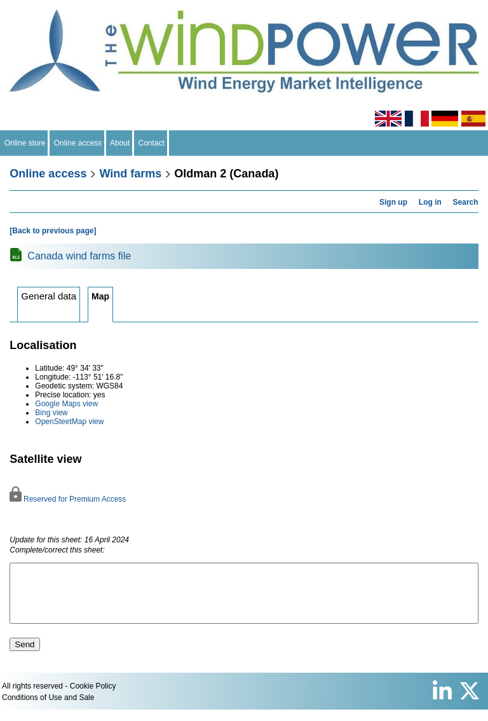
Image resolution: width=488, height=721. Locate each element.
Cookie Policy (93, 697)
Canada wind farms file (79, 256)
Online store (25, 143)
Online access (78, 143)
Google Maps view (66, 403)
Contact (151, 143)
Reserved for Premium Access (68, 499)
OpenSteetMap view (69, 421)
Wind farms (130, 173)
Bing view (51, 412)
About (120, 143)
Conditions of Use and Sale (48, 708)
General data (48, 296)
